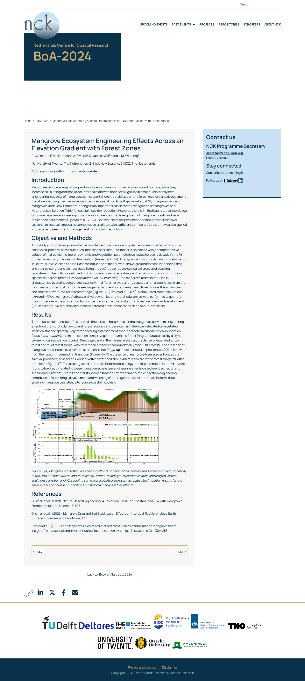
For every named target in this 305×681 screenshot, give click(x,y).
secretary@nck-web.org (224, 153)
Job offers (252, 24)
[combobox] (259, 4)
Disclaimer (169, 667)
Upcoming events (154, 24)
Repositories (229, 24)
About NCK (272, 24)
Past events (181, 24)
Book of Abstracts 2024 (115, 574)
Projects (206, 24)
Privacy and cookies (142, 667)
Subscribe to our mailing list (225, 172)
